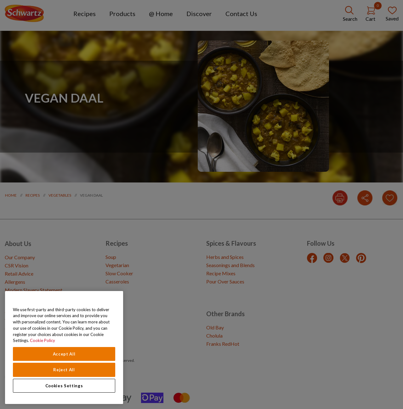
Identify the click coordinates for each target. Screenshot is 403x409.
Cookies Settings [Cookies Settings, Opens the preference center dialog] (64, 385)
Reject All (64, 369)
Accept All (64, 353)
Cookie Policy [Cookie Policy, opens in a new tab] (42, 340)
